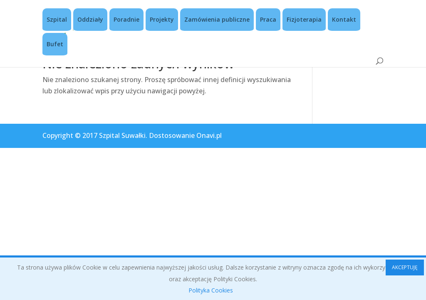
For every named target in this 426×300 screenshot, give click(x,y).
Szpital (57, 19)
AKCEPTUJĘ (405, 267)
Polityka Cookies (210, 290)
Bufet (55, 44)
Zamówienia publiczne (217, 19)
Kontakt (344, 19)
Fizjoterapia (304, 19)
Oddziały (90, 19)
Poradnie (126, 19)
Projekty (162, 19)
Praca (268, 19)
